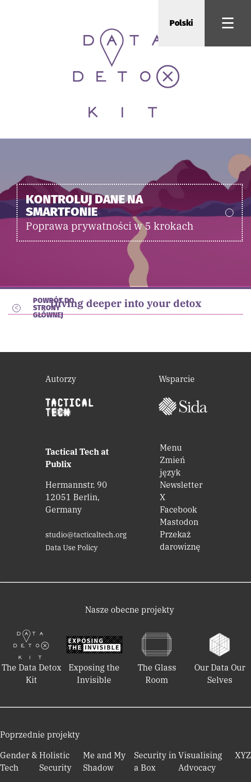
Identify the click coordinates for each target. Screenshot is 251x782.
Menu (171, 447)
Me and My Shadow (104, 761)
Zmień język (172, 466)
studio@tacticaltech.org (86, 534)
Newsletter (181, 485)
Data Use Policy (71, 547)
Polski (181, 23)
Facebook (178, 509)
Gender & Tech (18, 761)
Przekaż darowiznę (180, 540)
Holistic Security (55, 761)
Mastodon (179, 522)
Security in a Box (155, 761)
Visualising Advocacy (200, 761)
